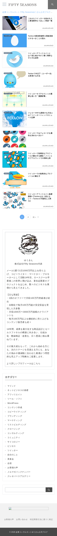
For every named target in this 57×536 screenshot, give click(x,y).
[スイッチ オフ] (52, 5)
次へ (34, 217)
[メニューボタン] (4, 4)
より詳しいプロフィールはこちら (23, 363)
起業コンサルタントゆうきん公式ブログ (32, 532)
